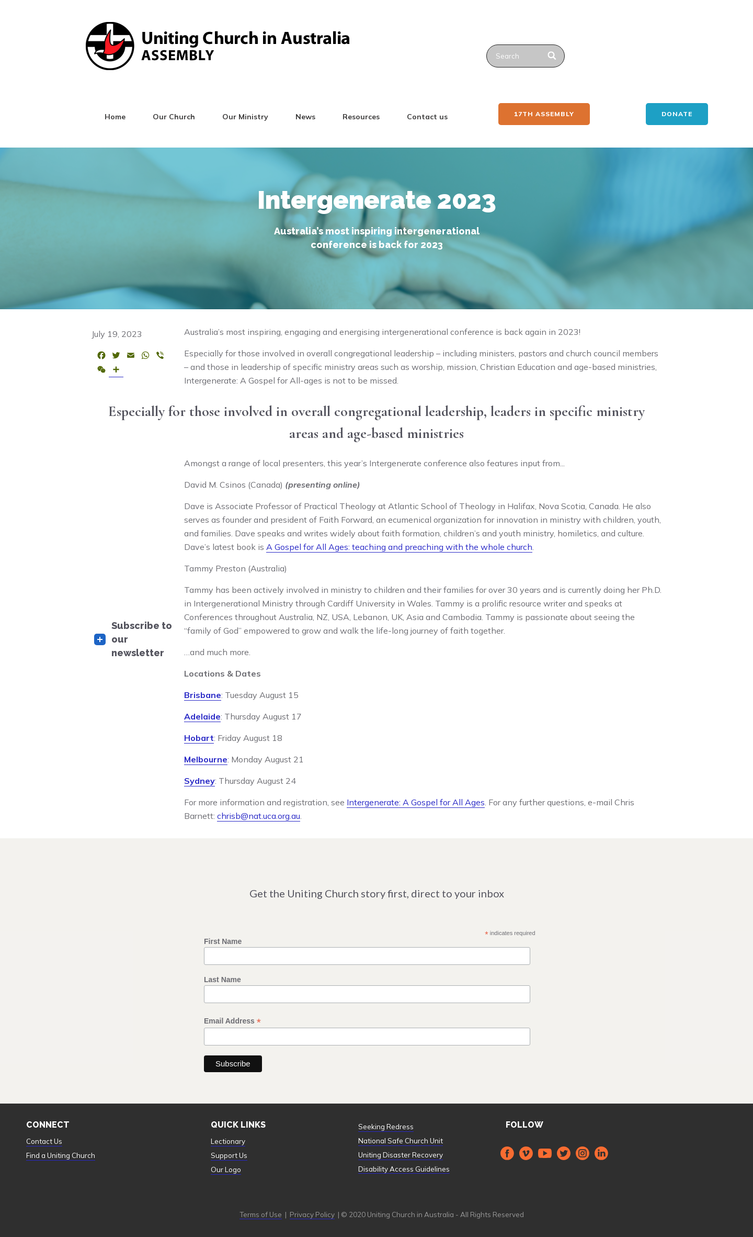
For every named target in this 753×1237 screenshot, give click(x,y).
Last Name (222, 979)
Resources (361, 116)
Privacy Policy (312, 1214)
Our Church (174, 116)
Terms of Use (260, 1214)
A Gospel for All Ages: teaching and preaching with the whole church (399, 547)
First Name (223, 941)
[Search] (552, 56)
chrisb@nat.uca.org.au (258, 816)
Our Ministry (245, 116)
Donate (676, 114)
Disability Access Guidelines (404, 1169)
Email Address (232, 1021)
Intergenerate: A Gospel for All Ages (416, 802)
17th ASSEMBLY (544, 114)
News (305, 116)
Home (115, 116)
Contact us (427, 116)
